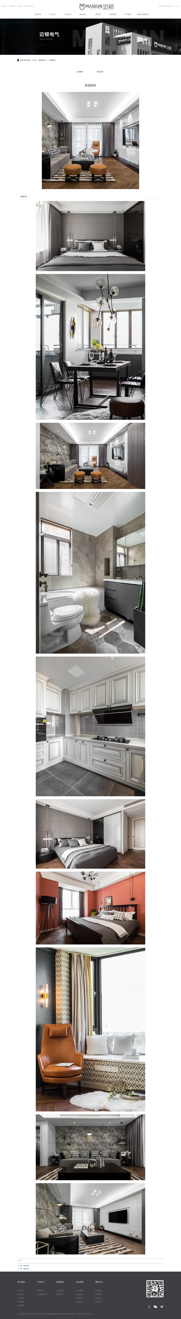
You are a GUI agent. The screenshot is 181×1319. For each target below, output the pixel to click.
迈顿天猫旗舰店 (143, 14)
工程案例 (52, 60)
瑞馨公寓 (26, 1269)
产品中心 (53, 14)
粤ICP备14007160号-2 (69, 1314)
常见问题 (98, 1302)
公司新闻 (79, 1291)
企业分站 (161, 6)
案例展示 (83, 14)
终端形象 (21, 1305)
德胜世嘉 (26, 1266)
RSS (173, 6)
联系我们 (21, 1294)
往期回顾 (79, 1302)
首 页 (34, 60)
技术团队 (21, 1302)
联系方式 (5, 6)
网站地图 (168, 6)
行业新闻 (79, 1294)
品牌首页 (38, 14)
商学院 (98, 14)
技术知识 (79, 1298)
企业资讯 (68, 14)
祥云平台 (89, 1314)
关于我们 (128, 14)
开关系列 (40, 1291)
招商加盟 (12, 6)
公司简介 (21, 1291)
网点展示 (100, 72)
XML (177, 6)
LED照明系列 (42, 1294)
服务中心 (99, 1282)
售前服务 (98, 1291)
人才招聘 (21, 1298)
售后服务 (98, 1294)
